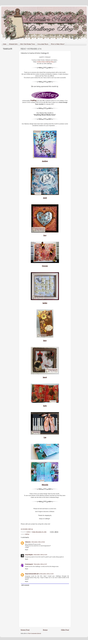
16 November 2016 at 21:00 (46, 573)
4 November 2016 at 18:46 (38, 542)
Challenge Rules (42, 44)
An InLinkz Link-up (27, 529)
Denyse (45, 266)
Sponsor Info (13, 44)
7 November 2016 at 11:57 (40, 564)
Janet (45, 377)
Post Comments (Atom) (34, 633)
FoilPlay (27, 534)
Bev (44, 235)
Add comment (25, 585)
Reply (26, 549)
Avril (45, 198)
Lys (45, 437)
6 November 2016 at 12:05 (40, 554)
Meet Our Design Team (27, 44)
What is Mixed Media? (58, 44)
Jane (45, 341)
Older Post (65, 630)
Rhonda (45, 485)
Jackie (45, 303)
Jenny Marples (29, 554)
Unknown (27, 542)
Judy (45, 406)
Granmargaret (29, 564)
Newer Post (25, 630)
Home (4, 44)
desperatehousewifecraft (32, 573)
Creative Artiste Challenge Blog (45, 61)
